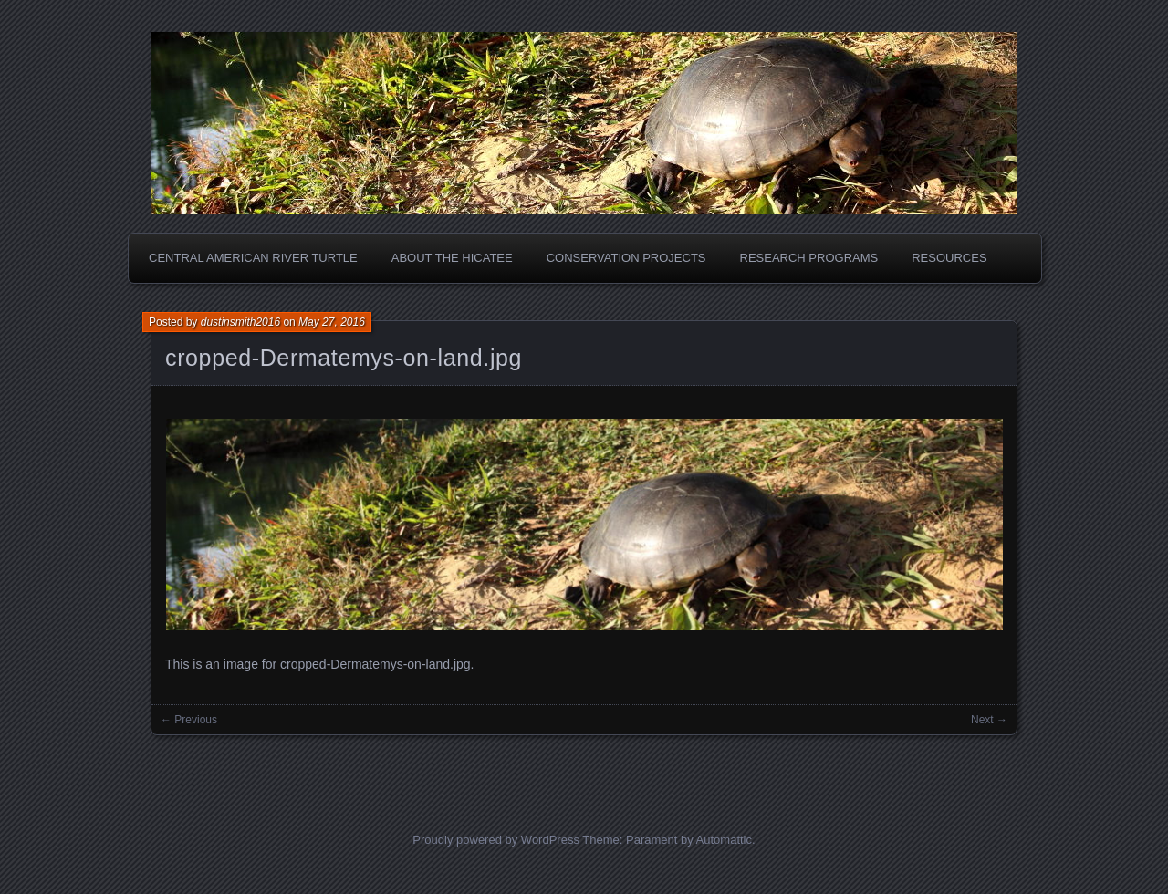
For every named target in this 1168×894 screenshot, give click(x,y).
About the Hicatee (452, 258)
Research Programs (809, 258)
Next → (989, 719)
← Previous (189, 719)
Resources (949, 258)
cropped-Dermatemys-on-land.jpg (343, 357)
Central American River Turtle (253, 258)
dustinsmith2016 (240, 322)
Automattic (724, 840)
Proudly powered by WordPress (495, 840)
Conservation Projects (626, 258)
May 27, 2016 (331, 322)
